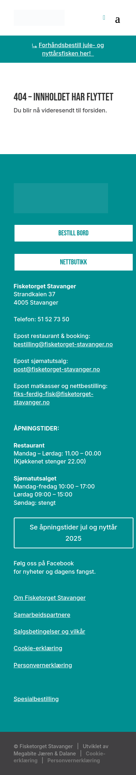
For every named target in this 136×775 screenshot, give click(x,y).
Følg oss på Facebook (44, 563)
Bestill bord (73, 233)
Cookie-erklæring (38, 648)
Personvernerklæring (43, 665)
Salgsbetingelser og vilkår (50, 631)
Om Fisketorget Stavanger (50, 597)
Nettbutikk (73, 262)
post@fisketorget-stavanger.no (57, 369)
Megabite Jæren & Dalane (45, 753)
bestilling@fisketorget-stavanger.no (63, 344)
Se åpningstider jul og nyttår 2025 (74, 532)
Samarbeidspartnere (42, 614)
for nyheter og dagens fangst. (55, 571)
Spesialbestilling (36, 698)
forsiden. (94, 110)
